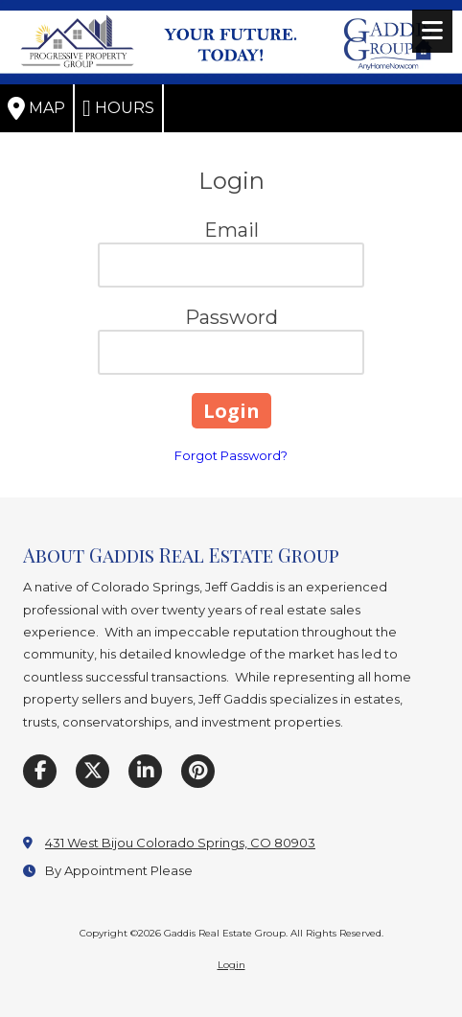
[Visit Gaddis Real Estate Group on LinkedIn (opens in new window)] (145, 771)
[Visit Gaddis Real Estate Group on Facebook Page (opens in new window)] (40, 771)
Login (231, 965)
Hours (118, 108)
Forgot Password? (231, 455)
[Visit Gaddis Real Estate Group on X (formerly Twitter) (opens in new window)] (92, 771)
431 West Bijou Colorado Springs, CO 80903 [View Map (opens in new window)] (180, 842)
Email (231, 230)
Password (231, 317)
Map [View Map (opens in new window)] (36, 108)
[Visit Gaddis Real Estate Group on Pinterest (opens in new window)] (198, 771)
